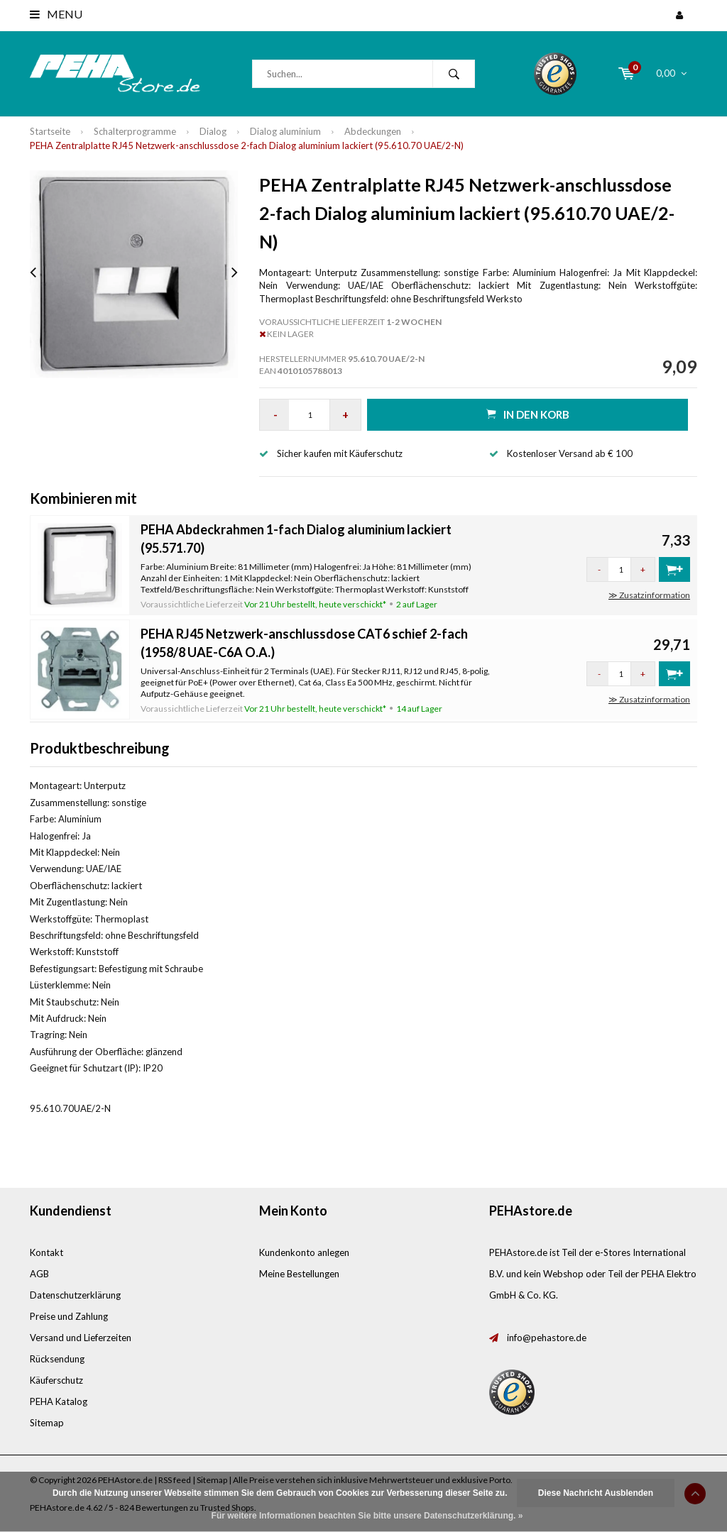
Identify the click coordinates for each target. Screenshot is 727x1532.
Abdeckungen (372, 131)
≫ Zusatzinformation (649, 595)
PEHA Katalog (58, 1401)
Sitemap (47, 1422)
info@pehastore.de (546, 1337)
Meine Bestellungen (299, 1273)
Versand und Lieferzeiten (80, 1337)
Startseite (50, 131)
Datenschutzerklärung (75, 1295)
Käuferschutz (56, 1380)
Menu (56, 14)
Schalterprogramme (135, 131)
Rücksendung (57, 1359)
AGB (39, 1273)
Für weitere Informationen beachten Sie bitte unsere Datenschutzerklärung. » (367, 1516)
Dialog (212, 131)
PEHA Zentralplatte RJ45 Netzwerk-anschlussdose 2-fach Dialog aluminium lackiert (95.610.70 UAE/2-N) (247, 145)
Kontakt (46, 1252)
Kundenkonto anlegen (304, 1252)
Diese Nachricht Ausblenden (595, 1493)
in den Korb (527, 414)
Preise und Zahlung (69, 1316)
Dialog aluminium (285, 131)
